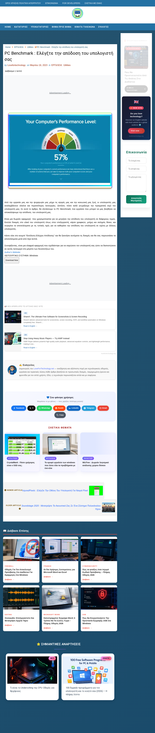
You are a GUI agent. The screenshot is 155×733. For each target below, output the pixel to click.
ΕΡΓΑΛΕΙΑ (56, 65)
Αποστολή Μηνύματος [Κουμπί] (136, 199)
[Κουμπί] (60, 415)
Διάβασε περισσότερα (136, 87)
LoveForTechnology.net (44, 368)
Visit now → (136, 131)
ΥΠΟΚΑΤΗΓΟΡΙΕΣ (40, 27)
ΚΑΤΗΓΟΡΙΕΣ (21, 27)
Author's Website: (12, 252)
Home (8, 27)
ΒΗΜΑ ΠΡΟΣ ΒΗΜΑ (61, 27)
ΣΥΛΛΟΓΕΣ (103, 27)
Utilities (67, 65)
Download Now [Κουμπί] (12, 260)
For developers (71, 3)
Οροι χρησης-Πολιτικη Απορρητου (23, 3)
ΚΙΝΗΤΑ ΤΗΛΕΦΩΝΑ (85, 27)
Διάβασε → (9, 579)
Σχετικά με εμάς (93, 3)
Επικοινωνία (51, 3)
